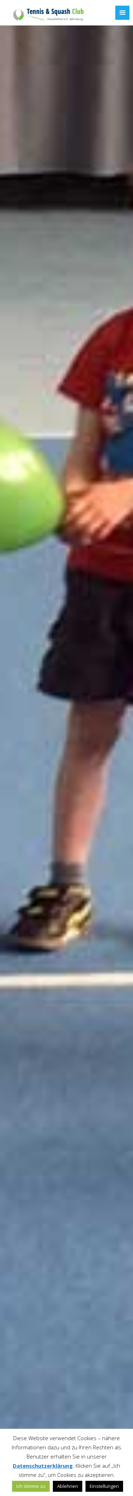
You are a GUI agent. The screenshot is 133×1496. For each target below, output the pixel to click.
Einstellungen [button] (104, 1486)
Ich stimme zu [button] (30, 1486)
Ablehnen (67, 1486)
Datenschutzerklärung (43, 1465)
